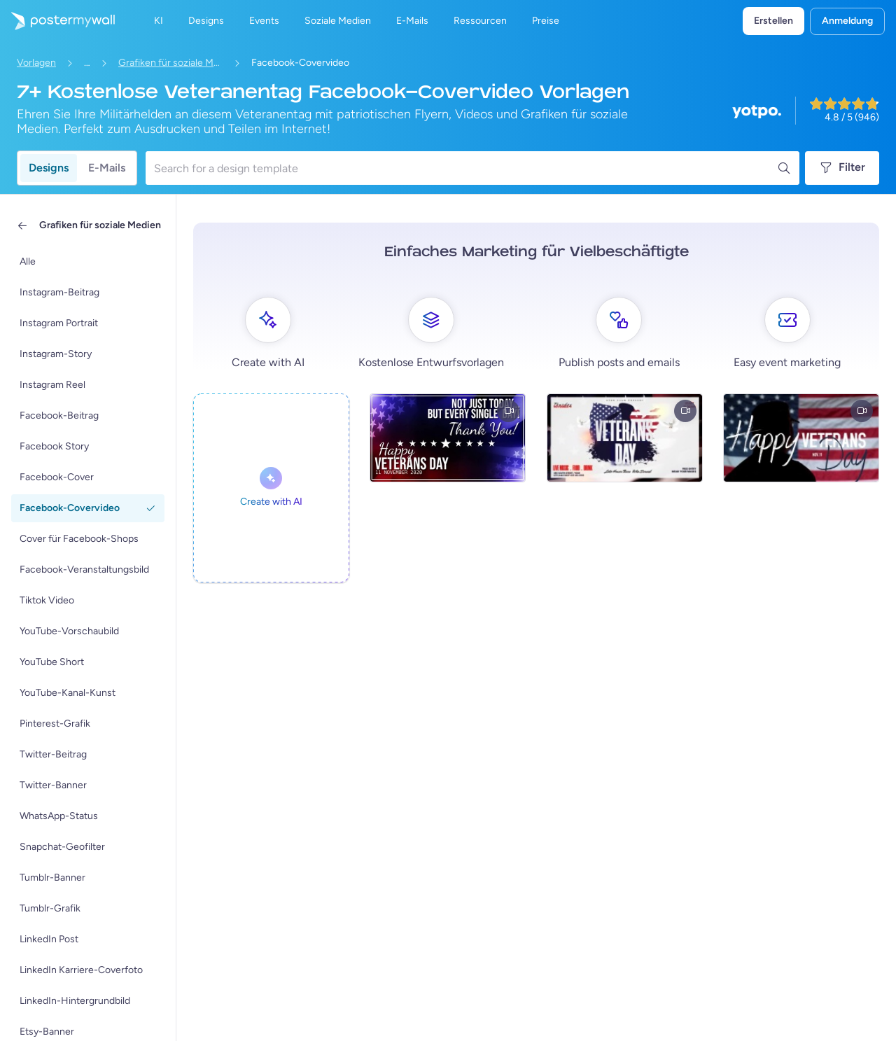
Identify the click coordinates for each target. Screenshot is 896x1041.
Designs (49, 167)
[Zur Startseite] (57, 21)
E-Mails (106, 167)
